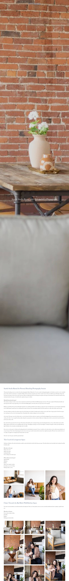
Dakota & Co (33, 392)
